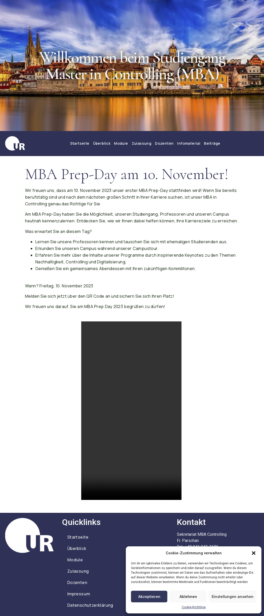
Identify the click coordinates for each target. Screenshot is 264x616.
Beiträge (212, 143)
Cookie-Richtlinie (194, 607)
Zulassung (142, 143)
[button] (253, 553)
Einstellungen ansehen (232, 596)
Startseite (79, 143)
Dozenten (164, 143)
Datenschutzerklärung (90, 605)
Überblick (102, 143)
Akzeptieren (149, 596)
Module (121, 143)
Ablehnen (188, 596)
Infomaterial (188, 143)
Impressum (78, 594)
